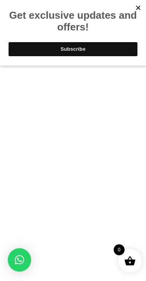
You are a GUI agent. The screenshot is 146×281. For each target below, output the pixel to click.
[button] (19, 260)
